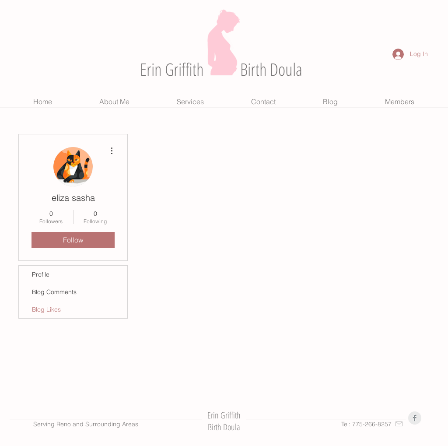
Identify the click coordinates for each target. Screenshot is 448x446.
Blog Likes (46, 309)
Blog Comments (54, 292)
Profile (40, 274)
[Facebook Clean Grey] (414, 418)
